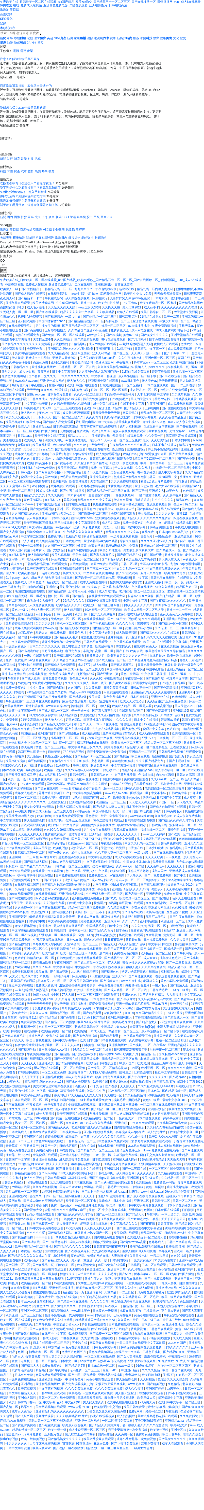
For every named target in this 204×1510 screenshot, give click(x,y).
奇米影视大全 (18, 742)
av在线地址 (192, 1146)
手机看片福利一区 (146, 784)
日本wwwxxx (26, 1301)
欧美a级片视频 (16, 761)
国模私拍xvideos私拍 (14, 912)
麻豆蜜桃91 (131, 413)
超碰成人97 (174, 1196)
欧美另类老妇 (15, 422)
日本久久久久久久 (176, 1347)
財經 (10, 159)
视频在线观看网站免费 (33, 619)
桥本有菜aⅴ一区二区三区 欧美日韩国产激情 (164, 362)
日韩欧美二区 (161, 1201)
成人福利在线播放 (170, 1146)
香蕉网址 (60, 1095)
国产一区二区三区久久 (68, 417)
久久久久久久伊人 (77, 683)
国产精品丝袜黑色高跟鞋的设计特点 (153, 660)
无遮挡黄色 (67, 431)
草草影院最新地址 (90, 1306)
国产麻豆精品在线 (129, 555)
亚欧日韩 (90, 408)
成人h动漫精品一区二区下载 (137, 376)
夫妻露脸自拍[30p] (143, 1026)
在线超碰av (157, 655)
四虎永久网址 (54, 440)
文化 (176, 38)
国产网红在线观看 (21, 898)
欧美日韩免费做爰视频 (110, 1077)
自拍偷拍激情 (165, 775)
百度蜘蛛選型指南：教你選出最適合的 (26, 86)
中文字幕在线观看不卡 (136, 1036)
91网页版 (126, 591)
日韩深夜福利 (128, 316)
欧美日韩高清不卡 (39, 463)
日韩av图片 (26, 472)
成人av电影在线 (142, 330)
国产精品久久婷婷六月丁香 (59, 724)
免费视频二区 (98, 875)
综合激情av (41, 1306)
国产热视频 (122, 756)
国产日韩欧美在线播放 (38, 1109)
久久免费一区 (154, 436)
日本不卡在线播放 (164, 445)
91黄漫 (180, 1361)
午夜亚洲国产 (156, 403)
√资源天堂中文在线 (100, 738)
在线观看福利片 (59, 293)
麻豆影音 (170, 665)
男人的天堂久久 (142, 399)
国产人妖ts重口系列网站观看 (130, 1114)
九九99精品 (80, 999)
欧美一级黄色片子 (190, 665)
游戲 (17, 43)
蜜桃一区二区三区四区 (72, 623)
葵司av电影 (163, 399)
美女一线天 (100, 683)
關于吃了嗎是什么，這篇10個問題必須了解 (29, 205)
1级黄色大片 (20, 385)
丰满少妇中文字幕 (135, 600)
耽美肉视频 (61, 848)
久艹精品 (30, 765)
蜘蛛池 (4, 9)
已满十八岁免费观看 (87, 527)
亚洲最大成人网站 (188, 930)
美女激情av (146, 513)
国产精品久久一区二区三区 (96, 1150)
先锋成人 (21, 582)
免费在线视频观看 (123, 513)
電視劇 (98, 38)
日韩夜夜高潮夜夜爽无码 (131, 1049)
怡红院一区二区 (59, 596)
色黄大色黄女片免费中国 (177, 614)
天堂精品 (110, 1292)
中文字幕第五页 (11, 820)
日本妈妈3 (16, 953)
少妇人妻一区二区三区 (46, 610)
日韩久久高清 (186, 775)
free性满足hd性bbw (84, 293)
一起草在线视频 (50, 573)
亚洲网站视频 (149, 921)
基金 (103, 217)
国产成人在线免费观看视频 (145, 1196)
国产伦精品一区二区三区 (100, 316)
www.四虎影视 (131, 981)
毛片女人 (38, 550)
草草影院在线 (18, 605)
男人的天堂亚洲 (82, 1260)
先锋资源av (177, 431)
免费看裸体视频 (23, 971)
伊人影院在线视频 (77, 298)
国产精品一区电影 (182, 903)
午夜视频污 (124, 362)
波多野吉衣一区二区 (144, 390)
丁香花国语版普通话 (50, 504)
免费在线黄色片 (56, 834)
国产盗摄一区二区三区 (93, 513)
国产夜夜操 (148, 1223)
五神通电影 (152, 408)
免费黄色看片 (36, 348)
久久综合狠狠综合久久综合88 (71, 403)
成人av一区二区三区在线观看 (62, 408)
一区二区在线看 (101, 1049)
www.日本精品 (71, 788)
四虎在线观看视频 (185, 518)
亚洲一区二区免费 (69, 509)
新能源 (121, 38)
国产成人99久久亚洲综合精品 (43, 1201)
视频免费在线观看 (105, 504)
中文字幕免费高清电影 (87, 793)
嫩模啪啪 (24, 445)
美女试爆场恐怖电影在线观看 (53, 1086)
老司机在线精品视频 (178, 523)
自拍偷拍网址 (86, 1274)
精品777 (184, 445)
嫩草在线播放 (14, 706)
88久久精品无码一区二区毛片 (26, 596)
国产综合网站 (56, 687)
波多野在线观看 (133, 917)
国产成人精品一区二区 (111, 660)
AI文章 (47, 229)
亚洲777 (168, 1375)
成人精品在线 (91, 733)
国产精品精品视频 (80, 321)
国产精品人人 (133, 408)
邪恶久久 (42, 632)
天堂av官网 (160, 1004)
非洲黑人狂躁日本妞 (154, 1059)
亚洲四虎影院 (80, 353)
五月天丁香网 (9, 1063)
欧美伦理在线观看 (179, 655)
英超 (50, 38)
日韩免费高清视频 (54, 678)
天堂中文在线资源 (113, 848)
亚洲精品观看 (183, 536)
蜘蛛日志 (61, 237)
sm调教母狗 (23, 811)
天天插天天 (31, 449)
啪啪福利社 (8, 436)
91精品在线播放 (151, 316)
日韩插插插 (142, 500)
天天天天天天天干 (128, 834)
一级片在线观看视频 (124, 536)
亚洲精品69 (180, 710)
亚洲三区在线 (33, 1136)
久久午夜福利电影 (130, 358)
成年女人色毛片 (26, 454)
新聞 (3, 159)
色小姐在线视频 (67, 1297)
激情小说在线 (156, 1407)
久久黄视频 (93, 687)
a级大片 (106, 797)
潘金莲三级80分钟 (164, 1063)
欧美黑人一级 (9, 289)
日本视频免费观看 (78, 504)
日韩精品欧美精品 (90, 1398)
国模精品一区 (173, 949)
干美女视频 (80, 555)
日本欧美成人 (18, 1132)
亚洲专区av (179, 1430)
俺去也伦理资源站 (93, 637)
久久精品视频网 (118, 907)
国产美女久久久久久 (155, 335)
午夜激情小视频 (112, 843)
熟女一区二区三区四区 (149, 591)
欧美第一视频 (53, 770)
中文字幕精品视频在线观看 (30, 930)
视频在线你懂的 (141, 1081)
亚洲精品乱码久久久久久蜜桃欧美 (71, 348)
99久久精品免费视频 (178, 1191)
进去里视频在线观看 (59, 578)
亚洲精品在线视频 (110, 1375)
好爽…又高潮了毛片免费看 (24, 889)
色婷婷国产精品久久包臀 (130, 477)
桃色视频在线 (179, 1004)
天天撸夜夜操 (168, 381)
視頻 (90, 38)
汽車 (38, 159)
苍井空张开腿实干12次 (54, 793)
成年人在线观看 (128, 312)
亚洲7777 (148, 738)
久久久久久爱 (165, 513)
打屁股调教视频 (111, 385)
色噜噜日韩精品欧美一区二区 (35, 958)
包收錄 (70, 229)
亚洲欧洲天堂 (173, 555)
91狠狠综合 (84, 1443)
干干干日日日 (45, 1237)
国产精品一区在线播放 (60, 1022)
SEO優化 (6, 19)
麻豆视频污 (100, 298)
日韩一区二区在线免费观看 (57, 1398)
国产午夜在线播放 (72, 490)
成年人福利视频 (131, 426)
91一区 (99, 321)
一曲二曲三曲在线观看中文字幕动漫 (138, 1228)
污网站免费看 (32, 1434)
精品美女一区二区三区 (62, 582)
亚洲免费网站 (99, 765)
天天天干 (89, 1196)
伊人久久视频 (123, 468)
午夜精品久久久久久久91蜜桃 (69, 761)
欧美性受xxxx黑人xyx (20, 816)
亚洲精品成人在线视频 (184, 871)
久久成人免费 (182, 1338)
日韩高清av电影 (175, 1233)
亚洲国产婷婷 (18, 917)
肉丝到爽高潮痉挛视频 (85, 1164)
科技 (31, 159)
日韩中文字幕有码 (65, 1040)
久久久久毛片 (125, 623)
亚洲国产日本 (105, 348)
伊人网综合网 (125, 1173)
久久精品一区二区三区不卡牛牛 (182, 1178)
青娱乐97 (96, 440)
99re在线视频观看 (113, 339)
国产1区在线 (161, 898)
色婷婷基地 (117, 1196)
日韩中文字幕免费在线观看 (145, 1205)
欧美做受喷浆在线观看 (15, 999)
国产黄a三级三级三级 (86, 839)
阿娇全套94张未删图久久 (44, 532)
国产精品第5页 (75, 1365)
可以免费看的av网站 (45, 1008)
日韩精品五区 (68, 1146)
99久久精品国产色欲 (132, 944)
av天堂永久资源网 (186, 312)
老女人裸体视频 (26, 926)
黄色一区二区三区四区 (51, 747)
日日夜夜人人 (42, 417)
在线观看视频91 (99, 449)
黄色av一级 (131, 335)
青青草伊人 (106, 509)
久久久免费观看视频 (125, 481)
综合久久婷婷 (93, 939)
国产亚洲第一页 (108, 674)
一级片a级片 (143, 852)
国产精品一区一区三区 (173, 623)
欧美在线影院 (42, 445)
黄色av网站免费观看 (175, 981)
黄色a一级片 (20, 610)
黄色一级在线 (184, 1329)
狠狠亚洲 (181, 481)
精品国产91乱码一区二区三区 (154, 458)
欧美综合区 (118, 871)
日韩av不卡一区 (141, 687)
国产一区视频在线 (66, 1059)
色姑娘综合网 (104, 362)
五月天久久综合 (151, 573)
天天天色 (33, 390)
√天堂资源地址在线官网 (176, 1022)
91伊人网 (104, 706)
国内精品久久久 (59, 1127)
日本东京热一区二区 (20, 1118)
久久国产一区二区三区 (60, 545)
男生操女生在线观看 (97, 829)
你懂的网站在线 (98, 1256)
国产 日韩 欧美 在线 (130, 651)
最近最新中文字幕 (77, 1136)
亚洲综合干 (8, 426)
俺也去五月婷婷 (139, 871)
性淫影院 (61, 390)
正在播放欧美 (42, 962)
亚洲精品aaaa (42, 426)
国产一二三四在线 (183, 385)
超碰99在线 (57, 385)
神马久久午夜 (21, 729)
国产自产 (180, 541)
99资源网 (195, 907)
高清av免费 (41, 362)
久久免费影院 (189, 1416)
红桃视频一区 (27, 1026)
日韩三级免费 (89, 1059)
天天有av (90, 509)
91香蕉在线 (136, 848)
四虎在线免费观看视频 (68, 816)
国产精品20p (9, 784)
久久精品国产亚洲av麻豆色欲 (88, 330)
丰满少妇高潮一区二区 (175, 321)
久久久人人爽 (38, 1013)
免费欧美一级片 (88, 431)
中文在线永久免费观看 (114, 1141)
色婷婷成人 (157, 1242)
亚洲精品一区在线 (101, 834)
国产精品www (184, 999)
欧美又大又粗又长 (18, 417)
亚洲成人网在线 (159, 907)
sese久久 (47, 449)
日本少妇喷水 (155, 848)
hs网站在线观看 (37, 1182)
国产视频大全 (109, 981)
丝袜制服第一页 (119, 637)
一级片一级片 (179, 990)
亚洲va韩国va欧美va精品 (100, 541)
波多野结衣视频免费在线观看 (151, 1141)
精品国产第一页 (187, 587)
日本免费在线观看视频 (164, 339)
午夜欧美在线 (113, 678)
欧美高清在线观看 (17, 1008)
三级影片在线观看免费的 (43, 701)
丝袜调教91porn (82, 518)
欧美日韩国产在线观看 (82, 385)
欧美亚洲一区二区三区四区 (101, 605)
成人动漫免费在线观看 (154, 733)
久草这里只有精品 (152, 994)
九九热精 (87, 1338)
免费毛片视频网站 (12, 568)
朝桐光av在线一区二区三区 (159, 545)
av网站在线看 (21, 1187)
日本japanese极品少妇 (174, 532)
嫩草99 (53, 1091)
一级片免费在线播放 (23, 1379)
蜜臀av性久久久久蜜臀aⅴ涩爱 (143, 962)
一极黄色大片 (125, 1118)
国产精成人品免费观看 (58, 422)
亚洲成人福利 (154, 582)
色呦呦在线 (127, 289)
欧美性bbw (33, 422)
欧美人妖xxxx (119, 1081)
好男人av (192, 582)
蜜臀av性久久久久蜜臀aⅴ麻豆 (66, 1210)
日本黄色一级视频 (12, 756)
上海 (45, 217)
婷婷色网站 (36, 1036)
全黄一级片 (85, 935)
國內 (10, 217)
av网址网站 (48, 857)
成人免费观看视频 (180, 403)
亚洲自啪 (121, 1123)
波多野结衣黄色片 (77, 880)
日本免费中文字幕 (102, 999)
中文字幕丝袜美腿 (36, 403)
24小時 (31, 43)
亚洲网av (135, 1210)
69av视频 (196, 1237)
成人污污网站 (156, 1132)
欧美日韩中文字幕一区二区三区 (162, 463)
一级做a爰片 (164, 536)
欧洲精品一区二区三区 (111, 802)
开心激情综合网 (83, 362)
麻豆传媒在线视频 (74, 701)
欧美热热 (80, 1031)
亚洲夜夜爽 (154, 894)
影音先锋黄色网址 (95, 399)
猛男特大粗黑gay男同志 (126, 582)
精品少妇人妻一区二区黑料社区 (146, 747)
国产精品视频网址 (153, 884)
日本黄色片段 (79, 390)
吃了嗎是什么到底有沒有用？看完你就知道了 (30, 187)
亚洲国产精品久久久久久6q (131, 889)
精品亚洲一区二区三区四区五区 (107, 1448)
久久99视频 (180, 907)
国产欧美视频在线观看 (70, 449)
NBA (57, 38)
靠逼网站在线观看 (166, 765)
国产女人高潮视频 (12, 532)
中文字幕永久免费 (119, 669)
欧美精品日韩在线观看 (69, 655)
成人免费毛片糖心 (62, 1329)
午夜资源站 (34, 1104)
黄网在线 (184, 358)
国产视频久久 (110, 971)
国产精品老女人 (147, 1022)
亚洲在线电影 (27, 321)
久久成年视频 (181, 394)
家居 (77, 38)
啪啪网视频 (105, 1132)
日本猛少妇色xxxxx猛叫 (55, 1049)
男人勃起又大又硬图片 (68, 926)
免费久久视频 (173, 894)
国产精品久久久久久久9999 (73, 1246)
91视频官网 (74, 1278)
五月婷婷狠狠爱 (56, 330)
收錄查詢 (6, 237)
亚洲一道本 (88, 303)
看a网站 (138, 669)
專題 (17, 38)
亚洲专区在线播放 (61, 1288)
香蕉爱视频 (139, 1329)
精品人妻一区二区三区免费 (163, 742)
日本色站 (122, 930)
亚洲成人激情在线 (14, 674)
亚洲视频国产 (77, 1072)
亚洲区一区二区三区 (86, 559)
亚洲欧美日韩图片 (120, 1017)
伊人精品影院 (73, 610)
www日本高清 (96, 1315)
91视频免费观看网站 (170, 1306)
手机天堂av (187, 326)
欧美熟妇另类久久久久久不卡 (127, 655)
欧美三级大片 (96, 655)
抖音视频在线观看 (115, 1040)
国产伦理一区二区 (167, 628)
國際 (17, 217)
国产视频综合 (54, 316)
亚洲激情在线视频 (145, 321)
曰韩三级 (125, 1072)
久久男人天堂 (179, 939)
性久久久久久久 (163, 500)
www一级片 (126, 1365)
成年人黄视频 (45, 1114)
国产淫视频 (191, 958)
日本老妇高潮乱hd (66, 426)
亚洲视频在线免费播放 (87, 898)
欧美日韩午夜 (171, 1434)
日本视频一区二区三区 (172, 738)
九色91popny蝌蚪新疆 (78, 454)
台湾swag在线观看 (78, 820)
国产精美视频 (156, 1384)
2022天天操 (61, 1256)
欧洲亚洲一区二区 (173, 921)
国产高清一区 (134, 894)
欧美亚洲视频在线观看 (42, 568)
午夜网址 (153, 1214)
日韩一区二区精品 (27, 797)
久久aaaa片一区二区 (165, 779)
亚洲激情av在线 (150, 1164)
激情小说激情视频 (96, 472)
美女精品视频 (157, 431)
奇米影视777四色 (154, 422)
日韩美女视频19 (13, 1182)
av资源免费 (74, 1228)
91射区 (134, 1068)
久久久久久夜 (99, 1301)
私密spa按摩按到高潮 (83, 550)
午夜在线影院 (54, 298)
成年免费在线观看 (105, 403)
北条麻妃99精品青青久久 (70, 458)
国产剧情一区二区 (18, 1265)
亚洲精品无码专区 (86, 1026)
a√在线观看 (117, 875)
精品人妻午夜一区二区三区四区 (23, 843)
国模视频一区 (139, 793)
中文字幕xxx (192, 994)
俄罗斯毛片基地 (70, 797)
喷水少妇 (189, 1049)
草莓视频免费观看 (72, 1091)
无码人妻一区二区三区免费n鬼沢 (126, 440)
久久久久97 (32, 953)
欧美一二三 (172, 316)
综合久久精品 (129, 541)
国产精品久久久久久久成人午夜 (30, 1256)
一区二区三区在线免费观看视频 (29, 481)
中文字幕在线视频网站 (99, 573)
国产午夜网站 (183, 953)
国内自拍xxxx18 (70, 1187)
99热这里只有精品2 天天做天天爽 (52, 917)
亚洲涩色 (104, 408)
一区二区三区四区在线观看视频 (98, 994)
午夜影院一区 (134, 678)
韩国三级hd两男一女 (163, 477)
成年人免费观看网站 (94, 582)
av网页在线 (8, 665)
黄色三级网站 (130, 674)
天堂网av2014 (42, 339)
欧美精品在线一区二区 (56, 1031)
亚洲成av (52, 587)
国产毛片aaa (9, 724)
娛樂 (24, 159)
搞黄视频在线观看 (128, 422)
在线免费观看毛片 (21, 326)
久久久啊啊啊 (151, 619)
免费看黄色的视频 (126, 953)
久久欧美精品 (105, 312)
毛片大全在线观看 (167, 486)
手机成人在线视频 (187, 527)
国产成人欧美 (31, 678)
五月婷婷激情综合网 (92, 486)
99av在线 (42, 1118)
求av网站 (37, 578)
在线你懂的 (61, 344)
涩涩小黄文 (37, 687)
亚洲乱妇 (185, 637)
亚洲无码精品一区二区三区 (110, 353)
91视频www (75, 843)
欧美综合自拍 (125, 509)
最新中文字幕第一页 (23, 710)
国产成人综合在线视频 (30, 293)
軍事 (10, 38)
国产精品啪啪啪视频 (70, 1063)
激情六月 (187, 344)
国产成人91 (8, 573)
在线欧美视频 (170, 646)
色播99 (148, 1210)
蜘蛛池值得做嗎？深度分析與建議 (23, 200)
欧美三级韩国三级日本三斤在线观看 (48, 523)
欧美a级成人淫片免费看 (157, 481)
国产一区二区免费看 (82, 1375)
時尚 (45, 171)
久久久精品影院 (59, 353)
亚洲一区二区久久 (36, 949)
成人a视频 (173, 1095)
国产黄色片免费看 (24, 1425)
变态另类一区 (100, 761)
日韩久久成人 (38, 399)
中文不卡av (130, 303)
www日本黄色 (130, 381)
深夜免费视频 (150, 1443)
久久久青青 (94, 417)
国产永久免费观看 (78, 1081)
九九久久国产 (83, 289)
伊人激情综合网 (39, 555)
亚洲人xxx (119, 976)
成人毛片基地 (36, 307)
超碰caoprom (36, 394)
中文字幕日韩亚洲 (103, 376)
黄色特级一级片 (97, 816)
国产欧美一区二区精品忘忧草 (95, 578)
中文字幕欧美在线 (132, 504)
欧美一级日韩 (122, 811)
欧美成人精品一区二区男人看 (144, 610)
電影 (16, 51)
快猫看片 (100, 903)
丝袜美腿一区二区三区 (165, 1049)
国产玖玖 (85, 724)
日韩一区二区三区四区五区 (109, 390)
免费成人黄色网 (47, 985)
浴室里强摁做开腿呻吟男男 (77, 985)
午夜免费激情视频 (164, 326)
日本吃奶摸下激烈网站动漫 (171, 298)
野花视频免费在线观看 (103, 381)
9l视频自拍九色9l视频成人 (74, 1237)
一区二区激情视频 (148, 495)
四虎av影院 (105, 1434)
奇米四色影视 (18, 399)
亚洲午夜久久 (94, 1278)
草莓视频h (145, 765)
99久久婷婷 (138, 926)
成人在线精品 (119, 1329)
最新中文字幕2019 (190, 1081)
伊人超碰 (18, 358)
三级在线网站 (136, 449)
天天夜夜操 (33, 903)
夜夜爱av (12, 866)
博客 (40, 43)
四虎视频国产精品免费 (172, 1123)
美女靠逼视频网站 (122, 472)
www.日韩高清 (10, 587)
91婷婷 (43, 454)
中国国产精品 (130, 1370)
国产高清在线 (33, 330)
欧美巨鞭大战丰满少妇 (141, 559)
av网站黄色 (26, 632)
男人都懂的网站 (66, 1109)
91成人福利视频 (47, 490)
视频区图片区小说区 (139, 628)
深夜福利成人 (113, 1013)
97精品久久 (108, 944)
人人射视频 (174, 994)
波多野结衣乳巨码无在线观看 (138, 614)
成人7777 (84, 665)
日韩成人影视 (167, 1283)
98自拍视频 (88, 1146)
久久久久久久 (146, 1173)
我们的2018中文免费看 (64, 825)
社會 (24, 217)
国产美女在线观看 (47, 788)
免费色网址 (56, 536)
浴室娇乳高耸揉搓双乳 (181, 436)
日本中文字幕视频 (144, 417)
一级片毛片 (160, 985)
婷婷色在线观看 (91, 921)
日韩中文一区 (77, 930)
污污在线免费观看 (18, 848)
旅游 (136, 38)
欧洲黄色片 (32, 1260)
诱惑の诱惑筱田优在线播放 (140, 971)
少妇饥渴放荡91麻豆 (153, 454)
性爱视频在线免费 (120, 486)
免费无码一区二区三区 (178, 935)
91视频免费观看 (20, 880)
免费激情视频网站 (14, 376)
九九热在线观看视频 (148, 1333)
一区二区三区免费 (54, 1072)
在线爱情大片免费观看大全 (107, 596)
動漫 (10, 43)
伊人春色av (149, 381)
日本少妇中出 (181, 440)
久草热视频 (44, 1324)
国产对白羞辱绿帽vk (50, 472)
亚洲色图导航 (194, 1013)
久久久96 (80, 445)
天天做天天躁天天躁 (168, 293)
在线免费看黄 (79, 564)
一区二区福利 (133, 385)
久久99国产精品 (67, 303)
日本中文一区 (68, 1361)
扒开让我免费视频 (30, 316)
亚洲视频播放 (118, 1045)
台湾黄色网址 (77, 834)
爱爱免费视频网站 (101, 1004)
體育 (17, 159)
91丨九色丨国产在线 (92, 1017)
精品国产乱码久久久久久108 (44, 1081)
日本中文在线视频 (146, 720)
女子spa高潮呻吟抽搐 (177, 880)
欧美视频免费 (86, 1265)
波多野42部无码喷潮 (76, 413)
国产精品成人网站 (36, 862)
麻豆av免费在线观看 (105, 564)
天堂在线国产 (99, 481)
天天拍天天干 (176, 866)
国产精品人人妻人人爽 (108, 807)
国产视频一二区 (140, 1045)
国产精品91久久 (112, 559)
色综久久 (35, 1196)
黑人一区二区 (64, 779)
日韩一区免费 (63, 614)
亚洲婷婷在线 (101, 436)
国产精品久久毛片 (66, 637)
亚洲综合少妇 (29, 724)
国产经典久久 (53, 880)
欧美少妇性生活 (109, 303)
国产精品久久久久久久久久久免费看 (26, 344)
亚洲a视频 (124, 578)
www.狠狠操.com (57, 706)
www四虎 (51, 628)
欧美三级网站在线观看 (73, 468)
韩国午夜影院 (155, 669)
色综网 (179, 715)
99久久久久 (157, 367)
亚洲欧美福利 (60, 362)
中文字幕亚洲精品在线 (36, 1095)
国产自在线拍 (38, 1329)
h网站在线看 (23, 1219)
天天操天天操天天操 (107, 413)
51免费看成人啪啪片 (151, 1292)
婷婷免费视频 (113, 747)
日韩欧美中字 (178, 793)
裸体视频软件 (26, 875)
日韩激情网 (59, 930)
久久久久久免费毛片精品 (109, 1136)
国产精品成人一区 (168, 550)
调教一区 (197, 367)
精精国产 (189, 1196)
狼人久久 (17, 564)
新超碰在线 (159, 756)
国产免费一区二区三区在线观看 (63, 335)
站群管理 (48, 237)
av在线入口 (183, 1086)
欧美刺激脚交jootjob (127, 797)
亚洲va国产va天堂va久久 (59, 513)
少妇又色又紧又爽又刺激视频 (42, 669)
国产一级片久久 (59, 852)
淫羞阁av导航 (170, 720)
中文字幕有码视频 (114, 1210)
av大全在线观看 (20, 871)
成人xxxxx (150, 958)
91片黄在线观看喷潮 (43, 715)
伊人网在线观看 (37, 518)
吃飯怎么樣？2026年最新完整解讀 (23, 107)
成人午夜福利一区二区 (170, 770)
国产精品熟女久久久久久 (65, 1439)
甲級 (97, 217)
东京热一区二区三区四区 (56, 1026)
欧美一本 (149, 642)
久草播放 (166, 715)
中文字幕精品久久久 (124, 1223)
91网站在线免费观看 (136, 371)
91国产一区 (167, 802)
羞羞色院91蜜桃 (99, 495)
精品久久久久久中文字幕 (77, 312)
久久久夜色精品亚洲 (173, 417)
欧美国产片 (131, 1054)
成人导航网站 (108, 591)
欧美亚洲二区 (96, 1269)
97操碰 (98, 1008)
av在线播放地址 (139, 326)
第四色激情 (37, 582)
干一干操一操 (80, 710)
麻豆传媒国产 (60, 559)
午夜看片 (55, 454)
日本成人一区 (150, 1324)
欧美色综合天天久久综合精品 (165, 651)
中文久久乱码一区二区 (129, 568)
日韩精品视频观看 (184, 399)
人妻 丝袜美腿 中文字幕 (153, 394)
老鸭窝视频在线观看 (94, 1223)
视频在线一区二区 (152, 829)
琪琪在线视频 (15, 1104)
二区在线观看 (69, 1338)
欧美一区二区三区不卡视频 (18, 935)
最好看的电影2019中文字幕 (95, 422)
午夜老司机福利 (106, 289)
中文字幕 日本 (16, 559)
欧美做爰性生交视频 (108, 1407)
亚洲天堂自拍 (144, 486)
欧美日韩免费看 (135, 1407)
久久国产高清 (42, 967)
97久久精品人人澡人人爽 (84, 1095)
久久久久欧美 (154, 857)
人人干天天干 (30, 1077)
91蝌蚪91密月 (146, 1365)
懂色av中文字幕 (50, 413)
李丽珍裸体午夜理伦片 (119, 394)
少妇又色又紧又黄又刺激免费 (107, 1411)
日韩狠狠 (54, 752)
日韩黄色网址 (77, 632)
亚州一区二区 (112, 788)
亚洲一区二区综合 (33, 1127)
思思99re (70, 500)
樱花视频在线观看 (126, 829)
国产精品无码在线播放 (74, 628)
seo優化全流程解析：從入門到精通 (23, 192)
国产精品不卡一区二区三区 (93, 756)
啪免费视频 (8, 1324)
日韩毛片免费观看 (170, 843)
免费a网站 (136, 1411)
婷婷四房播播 (178, 1237)
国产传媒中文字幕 (133, 527)
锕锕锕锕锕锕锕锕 (191, 839)
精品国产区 (149, 1054)
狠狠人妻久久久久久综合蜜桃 (146, 967)
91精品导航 (79, 344)
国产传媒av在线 (148, 509)
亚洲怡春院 (95, 1292)
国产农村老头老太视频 (97, 1191)
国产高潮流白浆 (29, 651)
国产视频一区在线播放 (65, 1118)
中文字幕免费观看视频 (24, 642)
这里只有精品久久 (179, 1292)
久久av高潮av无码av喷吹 (82, 770)
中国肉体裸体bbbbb (52, 321)
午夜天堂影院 (191, 568)
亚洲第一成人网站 (52, 381)
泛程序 (80, 229)
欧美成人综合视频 (74, 1425)
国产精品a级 (78, 697)
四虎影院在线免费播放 (129, 1127)
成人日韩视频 (187, 1063)
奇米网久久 (124, 646)
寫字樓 (81, 217)
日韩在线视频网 (123, 495)
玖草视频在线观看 (113, 1219)
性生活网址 (56, 820)
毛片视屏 (176, 1059)
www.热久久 (95, 335)
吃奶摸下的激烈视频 (124, 463)
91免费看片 (63, 765)
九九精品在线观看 (170, 1173)
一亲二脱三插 (102, 1155)
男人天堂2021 (132, 307)
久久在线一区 (113, 1095)
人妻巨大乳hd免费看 (103, 1072)
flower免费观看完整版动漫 (161, 1150)
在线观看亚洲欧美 (33, 825)
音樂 (30, 51)
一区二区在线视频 (73, 1068)
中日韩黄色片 (74, 1379)
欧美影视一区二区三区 (127, 742)
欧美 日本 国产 (90, 1040)
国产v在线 (25, 1068)
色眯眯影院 (180, 697)
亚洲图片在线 (53, 1434)
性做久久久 (68, 1274)
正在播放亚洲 (153, 555)
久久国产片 (76, 687)
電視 (23, 51)
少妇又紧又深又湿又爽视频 (107, 1384)
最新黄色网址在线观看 (146, 930)
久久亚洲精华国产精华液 (91, 463)
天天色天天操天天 (150, 665)
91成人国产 (127, 1063)
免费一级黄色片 (134, 523)
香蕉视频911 (40, 912)
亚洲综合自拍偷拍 (37, 358)
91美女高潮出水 (32, 720)
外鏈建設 (59, 229)
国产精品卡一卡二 (30, 298)
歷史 (183, 38)
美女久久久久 (72, 573)
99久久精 (191, 504)
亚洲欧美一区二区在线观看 (57, 935)
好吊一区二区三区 (113, 326)
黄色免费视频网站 (115, 697)
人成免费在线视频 (42, 605)
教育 (156, 38)
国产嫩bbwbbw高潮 (133, 1242)
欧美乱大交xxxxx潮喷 (119, 1008)
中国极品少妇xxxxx (114, 1026)
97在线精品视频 (74, 752)
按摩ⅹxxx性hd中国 (58, 889)
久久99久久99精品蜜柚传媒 (63, 829)
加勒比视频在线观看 (112, 1146)
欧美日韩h (130, 454)
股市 (90, 217)
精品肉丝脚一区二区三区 (158, 413)
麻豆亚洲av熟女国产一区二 (93, 1233)
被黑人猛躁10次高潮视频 (74, 807)
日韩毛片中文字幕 (79, 903)
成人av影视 (27, 371)
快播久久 (186, 477)
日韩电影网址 (66, 1150)
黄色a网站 (78, 1256)
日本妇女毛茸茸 (75, 495)
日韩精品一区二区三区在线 (77, 367)
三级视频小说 (146, 623)
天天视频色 (173, 857)
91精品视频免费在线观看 (120, 1164)
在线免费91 (149, 532)
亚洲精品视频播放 (48, 1384)
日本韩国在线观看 (167, 1210)
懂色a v (127, 770)
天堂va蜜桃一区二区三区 (81, 944)
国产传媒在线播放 (27, 1333)
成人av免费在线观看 (103, 344)
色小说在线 (165, 1269)
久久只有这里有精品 (166, 1114)
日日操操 (188, 1210)
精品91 (118, 408)
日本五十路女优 (137, 807)
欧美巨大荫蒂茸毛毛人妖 (121, 949)
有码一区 (35, 1402)
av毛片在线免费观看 (174, 390)
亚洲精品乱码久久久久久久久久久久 (60, 1411)
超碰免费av (46, 765)
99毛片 (84, 1109)
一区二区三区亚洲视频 (33, 738)
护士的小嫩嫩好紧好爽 (163, 449)
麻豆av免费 (101, 1443)
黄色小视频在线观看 (148, 1315)
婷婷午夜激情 (172, 1118)
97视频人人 (139, 367)
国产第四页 (177, 756)
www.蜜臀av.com (80, 1407)
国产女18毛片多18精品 (143, 1219)
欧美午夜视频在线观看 (122, 1402)
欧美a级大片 (150, 1178)
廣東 (51, 217)
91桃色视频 (177, 926)
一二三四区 (31, 857)
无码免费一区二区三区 (66, 619)
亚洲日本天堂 (116, 1269)
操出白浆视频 (9, 1439)
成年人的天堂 (42, 848)
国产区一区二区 (17, 1329)
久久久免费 (55, 495)
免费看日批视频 (163, 862)
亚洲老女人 (156, 490)
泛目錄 (14, 9)
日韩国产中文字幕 (169, 797)
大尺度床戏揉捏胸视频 (47, 683)
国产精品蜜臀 (57, 591)
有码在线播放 (146, 472)
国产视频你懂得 (23, 1237)
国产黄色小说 (186, 458)
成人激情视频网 (127, 632)
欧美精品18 (189, 628)
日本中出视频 (59, 518)
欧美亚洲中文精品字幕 (50, 436)
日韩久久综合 (42, 458)
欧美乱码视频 (61, 555)
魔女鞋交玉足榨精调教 (77, 646)
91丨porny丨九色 (18, 578)
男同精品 (134, 1100)
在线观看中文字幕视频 (15, 339)
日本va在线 (7, 770)
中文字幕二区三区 (33, 536)
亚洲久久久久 (18, 1168)
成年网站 (105, 953)
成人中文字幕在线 (170, 472)
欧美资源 (143, 1063)
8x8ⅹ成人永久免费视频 (184, 422)
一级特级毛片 (98, 445)
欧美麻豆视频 (140, 756)
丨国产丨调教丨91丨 (175, 353)
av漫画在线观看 (40, 660)
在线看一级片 (183, 1251)
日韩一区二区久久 (185, 1201)
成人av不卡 (151, 307)
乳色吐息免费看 (131, 724)
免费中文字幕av (102, 468)
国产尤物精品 (56, 550)
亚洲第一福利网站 (87, 1420)
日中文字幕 (141, 578)
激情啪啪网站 (56, 843)
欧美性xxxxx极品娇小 (132, 825)
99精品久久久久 (74, 600)
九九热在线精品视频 (106, 729)
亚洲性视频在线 (135, 1109)
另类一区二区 (157, 926)
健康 (163, 38)
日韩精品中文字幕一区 (150, 348)
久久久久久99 (45, 623)
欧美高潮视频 (78, 481)
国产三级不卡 (116, 619)
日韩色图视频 (176, 829)
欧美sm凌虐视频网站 (103, 701)
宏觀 (30, 38)
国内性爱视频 (54, 1251)
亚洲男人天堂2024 (65, 358)
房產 (17, 171)
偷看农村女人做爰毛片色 (44, 600)
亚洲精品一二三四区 (143, 752)
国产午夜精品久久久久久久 (168, 600)
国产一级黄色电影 (54, 1242)
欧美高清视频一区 (184, 733)
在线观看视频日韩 (159, 504)
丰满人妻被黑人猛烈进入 (32, 990)
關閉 (4, 270)
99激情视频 (191, 1320)
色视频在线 (146, 775)
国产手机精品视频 (102, 623)
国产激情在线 (104, 1338)
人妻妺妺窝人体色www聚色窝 (130, 298)
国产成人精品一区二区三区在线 (108, 490)
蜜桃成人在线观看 (166, 344)
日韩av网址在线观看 (182, 1265)
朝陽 (59, 217)
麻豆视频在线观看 (116, 692)
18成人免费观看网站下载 (172, 330)
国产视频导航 (155, 678)
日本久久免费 (24, 1375)
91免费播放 (166, 1361)
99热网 (112, 903)
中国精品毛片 (95, 926)
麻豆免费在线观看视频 (51, 1375)
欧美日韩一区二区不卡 (90, 912)
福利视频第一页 (178, 367)
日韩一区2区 (129, 564)
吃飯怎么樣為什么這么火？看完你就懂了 (27, 183)
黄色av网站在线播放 (50, 1141)
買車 (113, 38)
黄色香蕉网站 (33, 500)
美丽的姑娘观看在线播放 (98, 825)
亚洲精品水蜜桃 (53, 1077)
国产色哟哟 (68, 1017)
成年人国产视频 (20, 550)
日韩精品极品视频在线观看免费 (111, 458)
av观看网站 (23, 967)
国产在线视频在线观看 (169, 852)
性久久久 (15, 1109)
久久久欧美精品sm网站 (113, 367)
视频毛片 (134, 619)
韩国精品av (28, 733)
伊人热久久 (29, 413)
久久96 (105, 431)
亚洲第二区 (142, 1201)
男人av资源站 (170, 509)
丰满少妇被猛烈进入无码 (135, 344)
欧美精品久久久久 (68, 605)
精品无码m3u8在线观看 (85, 692)
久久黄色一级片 (128, 1320)
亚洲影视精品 (157, 1109)
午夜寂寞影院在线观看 (65, 399)
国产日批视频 (65, 1168)
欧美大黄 (95, 697)
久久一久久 (130, 921)
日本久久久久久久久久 (74, 376)
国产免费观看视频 (42, 509)
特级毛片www (138, 1191)
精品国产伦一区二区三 (138, 1306)
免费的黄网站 (45, 1150)
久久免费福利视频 (45, 1187)
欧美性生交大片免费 (138, 293)
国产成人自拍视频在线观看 (168, 807)
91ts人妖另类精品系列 (66, 862)
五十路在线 (80, 1343)
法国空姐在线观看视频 (30, 591)
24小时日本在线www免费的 (37, 468)
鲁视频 (179, 944)
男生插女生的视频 (48, 326)
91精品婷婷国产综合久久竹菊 (47, 692)
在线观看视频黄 (94, 619)
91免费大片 (148, 1402)
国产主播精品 (30, 289)
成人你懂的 (101, 665)
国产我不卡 (139, 490)
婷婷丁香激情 (161, 371)
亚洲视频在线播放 (44, 367)
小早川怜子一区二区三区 (17, 490)
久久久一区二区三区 (88, 394)
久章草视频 (154, 935)
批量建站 (100, 237)
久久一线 (101, 1260)
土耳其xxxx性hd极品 (154, 564)
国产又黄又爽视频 (181, 454)
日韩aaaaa (25, 436)
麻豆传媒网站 (15, 518)
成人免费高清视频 (180, 348)
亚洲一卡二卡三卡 (30, 545)
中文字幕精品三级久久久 (163, 568)
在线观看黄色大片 (146, 646)
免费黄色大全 (120, 330)
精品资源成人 (60, 1311)
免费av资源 (139, 907)
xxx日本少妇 (53, 500)
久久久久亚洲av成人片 (156, 541)
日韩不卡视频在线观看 (181, 1393)
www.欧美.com (43, 999)
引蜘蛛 (37, 229)
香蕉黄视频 (88, 715)
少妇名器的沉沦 (106, 935)
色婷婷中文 (154, 523)
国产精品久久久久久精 (36, 866)
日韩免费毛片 (119, 399)
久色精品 (189, 490)
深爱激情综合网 (111, 293)
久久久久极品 (151, 1370)
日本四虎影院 (139, 697)
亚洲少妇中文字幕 (95, 871)
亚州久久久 (10, 371)
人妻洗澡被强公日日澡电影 (129, 1256)
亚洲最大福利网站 (145, 683)
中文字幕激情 (102, 811)
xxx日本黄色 (40, 486)
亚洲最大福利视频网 (142, 1361)
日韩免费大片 (18, 1013)
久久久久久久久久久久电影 (179, 307)
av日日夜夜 (44, 614)
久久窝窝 (47, 390)
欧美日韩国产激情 (63, 1100)
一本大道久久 (170, 1214)
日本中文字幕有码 (64, 371)
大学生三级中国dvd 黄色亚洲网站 (116, 884)
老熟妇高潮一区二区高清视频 (165, 788)
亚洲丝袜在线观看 (18, 303)
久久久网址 (143, 468)
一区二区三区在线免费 (100, 1356)
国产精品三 (79, 596)
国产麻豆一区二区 (99, 568)
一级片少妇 (73, 316)
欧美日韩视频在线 (63, 949)
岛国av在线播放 (87, 779)
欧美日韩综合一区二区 (156, 312)
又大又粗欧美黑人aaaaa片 (98, 358)
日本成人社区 (97, 1031)
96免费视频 (58, 632)
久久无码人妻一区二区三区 (113, 852)
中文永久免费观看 (32, 784)
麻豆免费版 (73, 651)
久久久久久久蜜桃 (180, 1068)
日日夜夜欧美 (114, 939)
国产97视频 (113, 335)
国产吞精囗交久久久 (42, 376)
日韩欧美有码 (158, 825)
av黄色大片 (173, 490)
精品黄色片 (184, 500)
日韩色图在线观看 (163, 578)
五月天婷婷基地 (53, 651)
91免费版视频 (78, 1333)
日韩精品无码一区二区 (57, 289)
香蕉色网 (27, 747)
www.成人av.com (27, 381)
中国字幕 (105, 587)
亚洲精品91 (112, 1168)
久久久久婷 (124, 720)
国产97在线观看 (127, 573)
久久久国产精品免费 (150, 761)
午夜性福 (172, 1411)
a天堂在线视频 (100, 976)
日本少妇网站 (119, 1260)
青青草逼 (43, 371)
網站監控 (87, 237)
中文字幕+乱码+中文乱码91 (102, 862)
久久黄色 (72, 1123)
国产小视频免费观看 (158, 875)
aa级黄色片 (63, 527)
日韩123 (182, 513)
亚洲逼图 (187, 449)
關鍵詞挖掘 (33, 237)
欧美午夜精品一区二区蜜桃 (158, 303)
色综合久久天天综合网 (173, 1379)
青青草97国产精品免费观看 (99, 426)
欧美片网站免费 (175, 573)
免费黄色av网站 (165, 1182)
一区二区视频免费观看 (117, 1420)
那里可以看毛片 (191, 660)
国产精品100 (184, 1223)
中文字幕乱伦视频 (41, 527)
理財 (37, 38)
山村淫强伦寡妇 (62, 912)
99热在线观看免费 (27, 335)
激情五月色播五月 (129, 1150)
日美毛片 (146, 536)
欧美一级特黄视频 (29, 770)
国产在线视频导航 (77, 1251)
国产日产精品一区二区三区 (80, 326)
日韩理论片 (190, 632)
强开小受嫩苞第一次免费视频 (62, 642)
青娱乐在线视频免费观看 (129, 431)
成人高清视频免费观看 (74, 1159)
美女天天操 (111, 527)
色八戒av (173, 729)
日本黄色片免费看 (59, 394)
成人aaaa (120, 1191)
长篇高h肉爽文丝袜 (117, 417)
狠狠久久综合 (192, 1434)
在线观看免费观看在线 (170, 976)
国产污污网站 (137, 339)
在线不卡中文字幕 (132, 403)
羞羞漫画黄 (90, 797)
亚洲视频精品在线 (81, 802)
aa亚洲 (46, 1191)
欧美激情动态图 (43, 303)
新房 (70, 38)
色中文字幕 (73, 871)
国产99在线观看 (47, 312)
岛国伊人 (157, 889)
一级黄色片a (194, 431)
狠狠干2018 (111, 1370)
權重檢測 (19, 237)
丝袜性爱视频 (143, 1072)
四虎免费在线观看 (41, 779)
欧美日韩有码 (151, 1375)
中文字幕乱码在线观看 (126, 642)
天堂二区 (95, 1210)
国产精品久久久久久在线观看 (160, 632)
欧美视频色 (144, 1182)
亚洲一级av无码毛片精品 (133, 1004)
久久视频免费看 (54, 903)
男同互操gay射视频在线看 (107, 1178)
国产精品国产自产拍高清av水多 (75, 1054)
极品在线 (42, 971)
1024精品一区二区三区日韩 (104, 610)
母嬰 (143, 38)
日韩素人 (166, 683)
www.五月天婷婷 (88, 307)
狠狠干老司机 (21, 1361)
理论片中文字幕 (38, 559)
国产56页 (51, 477)
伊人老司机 (34, 829)
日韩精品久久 (20, 367)
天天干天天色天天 (173, 1219)
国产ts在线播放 (69, 733)
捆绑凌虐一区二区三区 (44, 1352)
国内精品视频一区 (174, 1091)
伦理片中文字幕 (32, 477)
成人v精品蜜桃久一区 (53, 775)
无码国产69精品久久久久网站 (87, 784)
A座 (110, 217)
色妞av (178, 504)
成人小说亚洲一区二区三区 (87, 1430)
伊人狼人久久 (76, 381)
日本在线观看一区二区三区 (30, 1100)
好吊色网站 (74, 720)
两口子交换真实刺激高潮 (104, 600)
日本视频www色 (70, 1132)
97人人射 (27, 541)
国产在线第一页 (43, 1265)
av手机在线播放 (41, 637)
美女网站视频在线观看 (30, 353)
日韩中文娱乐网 (118, 926)
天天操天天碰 (111, 307)
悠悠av (118, 820)
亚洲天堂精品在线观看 (186, 335)
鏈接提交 (74, 237)
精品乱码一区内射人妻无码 (155, 289)
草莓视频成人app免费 (47, 944)
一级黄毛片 (69, 1219)
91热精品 (54, 1347)
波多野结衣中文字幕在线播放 (133, 587)
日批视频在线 (85, 674)
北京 (38, 217)
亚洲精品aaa (191, 486)
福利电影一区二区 (118, 321)
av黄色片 (24, 683)
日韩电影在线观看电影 (140, 820)
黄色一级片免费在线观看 (17, 1150)
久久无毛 (161, 816)
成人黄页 (190, 797)
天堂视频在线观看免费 (127, 436)
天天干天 (17, 903)
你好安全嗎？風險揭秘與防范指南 (23, 196)
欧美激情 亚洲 (176, 1246)
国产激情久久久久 (63, 1306)
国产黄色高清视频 (166, 687)
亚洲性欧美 (47, 1063)
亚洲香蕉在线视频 (175, 619)
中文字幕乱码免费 (87, 523)
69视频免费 (156, 1095)
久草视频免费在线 (125, 1155)
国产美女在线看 (120, 683)
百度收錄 (6, 14)
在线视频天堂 (37, 674)
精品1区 (180, 683)
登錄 (3, 23)
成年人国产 (159, 871)
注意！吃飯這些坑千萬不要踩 (20, 59)
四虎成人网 (38, 1347)
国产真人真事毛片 (102, 555)
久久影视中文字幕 (141, 1040)
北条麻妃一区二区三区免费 (171, 468)
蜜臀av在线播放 (103, 866)
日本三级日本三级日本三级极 (118, 1104)
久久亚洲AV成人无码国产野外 (99, 371)
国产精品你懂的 (20, 944)
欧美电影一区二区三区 (134, 898)
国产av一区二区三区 (110, 1214)
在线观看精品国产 (131, 710)
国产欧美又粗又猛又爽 (21, 775)
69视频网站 (73, 472)
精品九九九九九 (79, 436)
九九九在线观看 (61, 1182)
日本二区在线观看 (156, 385)
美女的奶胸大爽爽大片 (139, 550)
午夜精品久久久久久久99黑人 (130, 445)
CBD (65, 217)
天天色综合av (156, 866)
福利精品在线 (170, 971)
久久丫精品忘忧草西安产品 (98, 1297)
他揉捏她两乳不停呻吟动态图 (157, 839)
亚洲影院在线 (34, 706)
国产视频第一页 (192, 339)
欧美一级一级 (174, 582)
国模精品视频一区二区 (107, 628)
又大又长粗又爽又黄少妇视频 (29, 976)
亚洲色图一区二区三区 (160, 358)
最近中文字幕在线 (21, 985)
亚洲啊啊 (15, 857)
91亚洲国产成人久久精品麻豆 (91, 1127)
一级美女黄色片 (17, 646)
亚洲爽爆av (186, 692)
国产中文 (180, 875)
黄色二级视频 (102, 820)
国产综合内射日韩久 (148, 811)
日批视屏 (134, 1265)
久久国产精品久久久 (26, 513)
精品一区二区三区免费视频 (87, 907)
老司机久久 (23, 458)
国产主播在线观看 (174, 408)
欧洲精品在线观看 (96, 536)
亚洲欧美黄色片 (101, 477)
